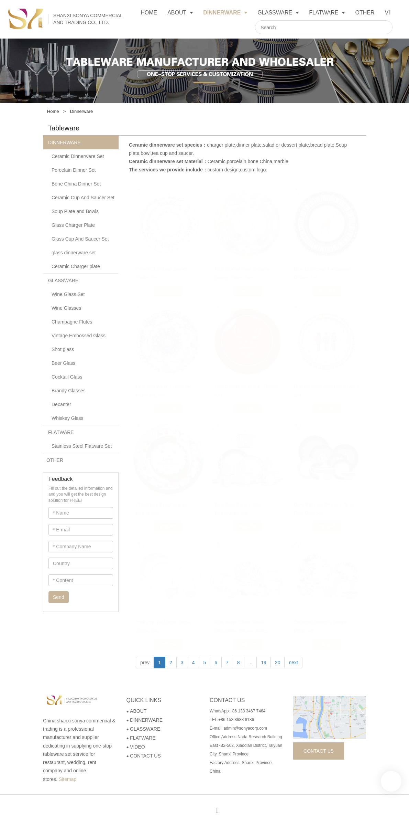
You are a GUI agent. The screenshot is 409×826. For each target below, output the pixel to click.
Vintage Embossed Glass (79, 335)
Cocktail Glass (67, 377)
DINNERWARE (64, 142)
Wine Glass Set (68, 294)
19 (263, 662)
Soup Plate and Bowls (75, 211)
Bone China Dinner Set (76, 184)
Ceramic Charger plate (76, 266)
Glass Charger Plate (73, 225)
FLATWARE (61, 432)
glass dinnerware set (74, 252)
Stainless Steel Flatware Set (82, 446)
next (293, 662)
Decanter (61, 404)
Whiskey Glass (68, 418)
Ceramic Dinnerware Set (78, 156)
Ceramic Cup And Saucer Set (83, 197)
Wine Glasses (66, 308)
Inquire (169, 284)
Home (53, 111)
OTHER (54, 460)
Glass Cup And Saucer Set (80, 239)
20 (277, 662)
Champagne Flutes (72, 322)
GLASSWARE (63, 280)
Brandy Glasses (69, 390)
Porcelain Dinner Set (74, 170)
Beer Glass (63, 363)
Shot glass (63, 349)
